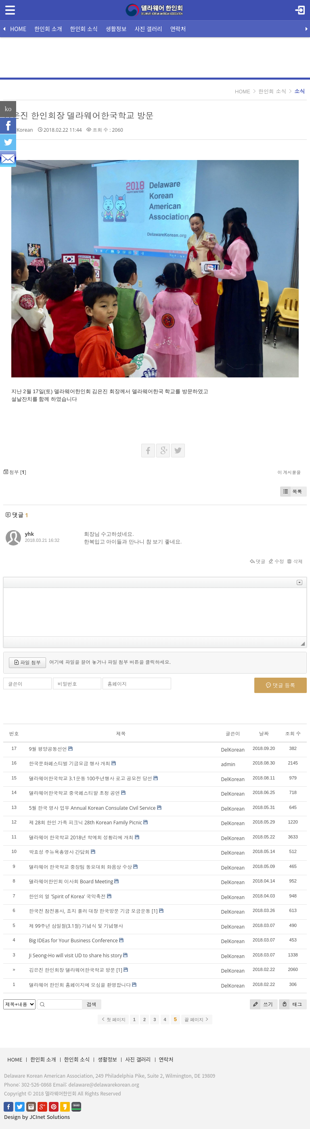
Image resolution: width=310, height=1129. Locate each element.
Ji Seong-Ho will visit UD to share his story (75, 955)
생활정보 (116, 29)
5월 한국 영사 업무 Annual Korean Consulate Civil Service (92, 808)
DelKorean (21, 129)
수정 (276, 561)
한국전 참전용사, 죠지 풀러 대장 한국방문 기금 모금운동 (90, 911)
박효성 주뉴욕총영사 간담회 (59, 852)
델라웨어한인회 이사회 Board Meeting (71, 881)
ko (8, 109)
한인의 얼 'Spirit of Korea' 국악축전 (67, 896)
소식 (299, 91)
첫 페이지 (113, 1019)
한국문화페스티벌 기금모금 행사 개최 (69, 763)
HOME (18, 29)
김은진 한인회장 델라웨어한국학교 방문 (78, 115)
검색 (91, 1004)
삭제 (295, 561)
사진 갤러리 (148, 29)
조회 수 (293, 733)
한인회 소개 (48, 29)
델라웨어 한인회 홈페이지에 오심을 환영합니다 (80, 985)
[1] (155, 911)
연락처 (178, 29)
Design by (37, 1117)
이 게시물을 (289, 472)
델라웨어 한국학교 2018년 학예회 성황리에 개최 (81, 837)
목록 (291, 492)
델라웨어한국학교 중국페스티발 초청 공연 (74, 793)
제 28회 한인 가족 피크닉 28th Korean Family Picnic (85, 822)
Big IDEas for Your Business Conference (73, 940)
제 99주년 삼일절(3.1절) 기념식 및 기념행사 (76, 926)
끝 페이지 (196, 1019)
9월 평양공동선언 (48, 749)
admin (228, 764)
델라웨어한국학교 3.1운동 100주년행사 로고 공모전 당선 (90, 778)
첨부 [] (14, 472)
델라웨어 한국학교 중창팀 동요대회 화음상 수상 (80, 867)
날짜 (264, 733)
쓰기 (261, 1004)
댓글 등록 (280, 685)
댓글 (258, 561)
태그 (290, 1004)
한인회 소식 (84, 29)
